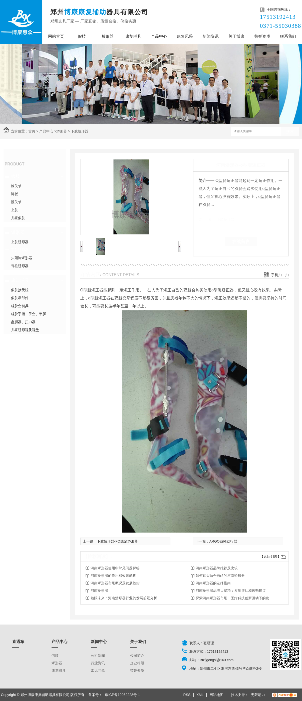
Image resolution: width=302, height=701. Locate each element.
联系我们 (288, 36)
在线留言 (241, 241)
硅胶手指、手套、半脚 (28, 314)
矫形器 (108, 36)
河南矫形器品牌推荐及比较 (217, 568)
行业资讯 (98, 663)
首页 (31, 131)
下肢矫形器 (79, 131)
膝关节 (16, 186)
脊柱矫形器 (20, 266)
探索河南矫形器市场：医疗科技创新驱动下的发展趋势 (236, 598)
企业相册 (137, 663)
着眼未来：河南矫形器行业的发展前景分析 (124, 598)
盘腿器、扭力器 (23, 322)
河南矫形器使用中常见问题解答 (115, 568)
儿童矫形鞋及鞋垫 (25, 330)
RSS (187, 695)
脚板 (14, 194)
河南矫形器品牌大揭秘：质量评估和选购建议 (231, 591)
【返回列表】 (270, 557)
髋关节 (16, 202)
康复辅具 (133, 36)
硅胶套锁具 (20, 306)
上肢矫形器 (20, 242)
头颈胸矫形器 (21, 258)
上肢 (14, 210)
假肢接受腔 (20, 290)
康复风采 (185, 36)
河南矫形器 (99, 591)
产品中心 (159, 36)
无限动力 (258, 695)
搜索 (290, 131)
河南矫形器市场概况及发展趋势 (115, 583)
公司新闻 (98, 656)
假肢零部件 (20, 298)
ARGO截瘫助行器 (223, 541)
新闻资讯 (211, 36)
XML (200, 695)
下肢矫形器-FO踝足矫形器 (117, 541)
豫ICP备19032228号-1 (122, 695)
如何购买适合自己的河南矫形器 (220, 576)
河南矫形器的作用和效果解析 (113, 576)
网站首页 (56, 36)
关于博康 (236, 36)
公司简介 (137, 656)
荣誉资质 (262, 36)
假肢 (82, 36)
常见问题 (98, 671)
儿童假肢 (18, 218)
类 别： (207, 219)
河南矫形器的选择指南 (213, 583)
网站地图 (216, 695)
